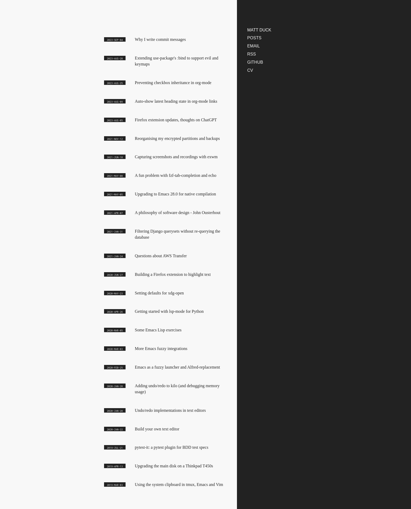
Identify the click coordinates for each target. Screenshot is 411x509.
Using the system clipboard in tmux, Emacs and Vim (179, 484)
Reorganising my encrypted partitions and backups (177, 138)
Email (253, 46)
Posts (254, 38)
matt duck (259, 30)
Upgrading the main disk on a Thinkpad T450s (174, 466)
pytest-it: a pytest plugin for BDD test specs (171, 447)
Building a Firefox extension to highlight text (173, 274)
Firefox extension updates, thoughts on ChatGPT (176, 120)
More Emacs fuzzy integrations (161, 348)
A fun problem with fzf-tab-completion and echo (175, 175)
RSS (251, 54)
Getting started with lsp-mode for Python (169, 311)
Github (255, 62)
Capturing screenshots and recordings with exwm (176, 157)
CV (250, 70)
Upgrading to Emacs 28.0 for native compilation (175, 194)
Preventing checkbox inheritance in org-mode (173, 82)
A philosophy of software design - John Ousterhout (177, 212)
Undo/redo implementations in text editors (170, 410)
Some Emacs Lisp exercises (158, 330)
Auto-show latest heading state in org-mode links (176, 101)
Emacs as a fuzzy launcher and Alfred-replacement (177, 367)
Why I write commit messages (160, 39)
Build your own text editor (157, 429)
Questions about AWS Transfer (161, 256)
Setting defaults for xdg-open (159, 293)
